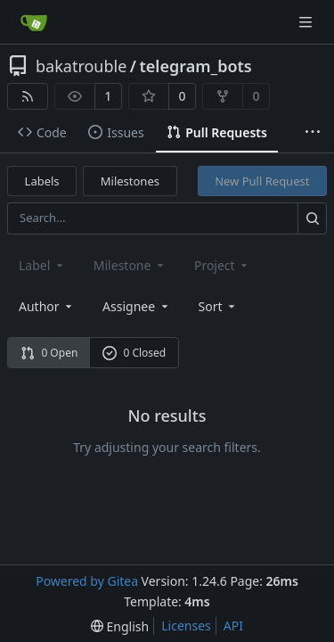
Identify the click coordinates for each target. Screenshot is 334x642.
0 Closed (134, 352)
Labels (42, 181)
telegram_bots (196, 66)
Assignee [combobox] (136, 306)
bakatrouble (81, 66)
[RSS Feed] (27, 96)
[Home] (34, 22)
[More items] (312, 132)
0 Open (49, 352)
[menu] (218, 306)
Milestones (130, 181)
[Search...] (312, 218)
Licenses (186, 625)
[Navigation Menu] (307, 22)
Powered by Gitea (87, 580)
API (233, 625)
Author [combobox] (47, 306)
